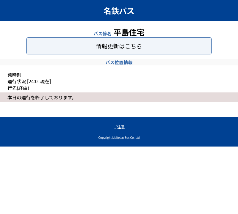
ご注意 (119, 127)
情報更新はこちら (119, 46)
